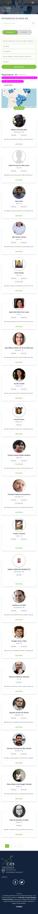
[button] (19, 41)
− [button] (4, 94)
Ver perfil (19, 144)
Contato (4, 877)
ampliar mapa (19, 108)
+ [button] (4, 91)
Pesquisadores (10, 32)
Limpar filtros (8, 85)
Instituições (24, 32)
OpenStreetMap (26, 107)
